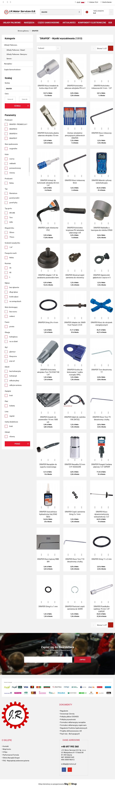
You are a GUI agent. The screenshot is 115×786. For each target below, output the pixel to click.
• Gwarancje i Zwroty (66, 714)
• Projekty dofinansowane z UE (70, 731)
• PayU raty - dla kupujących (69, 734)
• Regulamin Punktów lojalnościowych (73, 728)
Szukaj (17, 106)
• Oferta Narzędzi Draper (11, 758)
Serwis (9, 59)
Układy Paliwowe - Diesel (16, 50)
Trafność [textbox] (41, 48)
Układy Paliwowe (12, 22)
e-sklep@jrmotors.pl (68, 764)
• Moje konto (6, 749)
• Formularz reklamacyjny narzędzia (72, 722)
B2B (110, 22)
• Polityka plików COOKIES (69, 717)
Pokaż (17, 444)
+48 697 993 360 (70, 746)
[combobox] (49, 48)
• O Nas (4, 752)
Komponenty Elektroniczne (92, 22)
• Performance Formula (10, 755)
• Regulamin (63, 711)
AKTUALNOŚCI (69, 22)
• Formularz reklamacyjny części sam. (73, 725)
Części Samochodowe (49, 22)
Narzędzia (29, 22)
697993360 (4, 2)
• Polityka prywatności (67, 719)
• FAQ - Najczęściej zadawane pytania (15, 761)
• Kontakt (5, 746)
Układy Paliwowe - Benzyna (17, 54)
